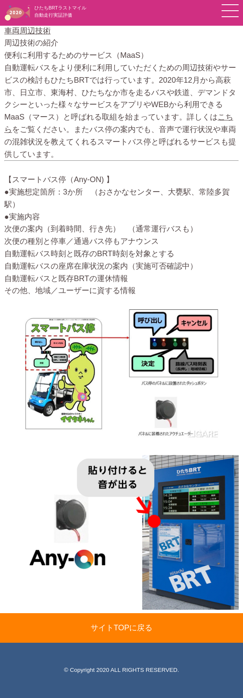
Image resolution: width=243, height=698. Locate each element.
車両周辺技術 (27, 31)
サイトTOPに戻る (122, 627)
